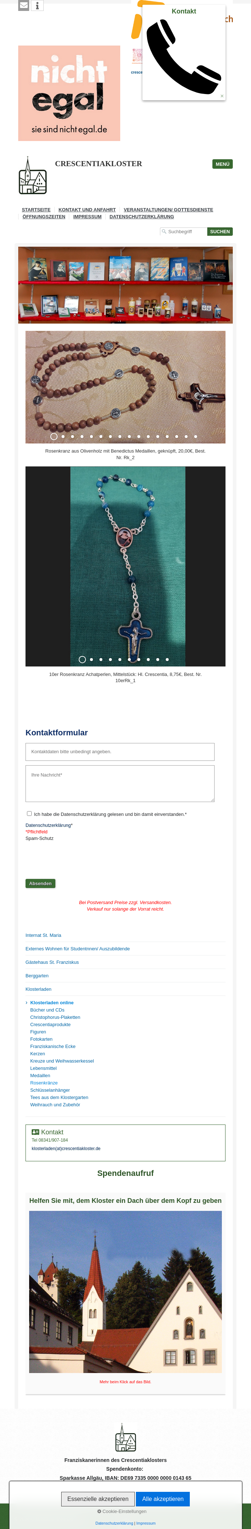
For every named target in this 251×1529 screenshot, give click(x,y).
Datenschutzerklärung (142, 216)
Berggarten (37, 975)
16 (195, 436)
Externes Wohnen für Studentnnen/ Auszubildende (78, 948)
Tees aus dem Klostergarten (59, 1097)
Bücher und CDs (47, 1010)
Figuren (38, 1032)
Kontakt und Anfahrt (87, 209)
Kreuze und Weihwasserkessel (62, 1061)
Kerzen (37, 1053)
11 (148, 436)
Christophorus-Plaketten (55, 1017)
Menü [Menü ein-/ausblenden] (223, 164)
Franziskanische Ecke (52, 1046)
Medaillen (40, 1075)
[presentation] (81, 857)
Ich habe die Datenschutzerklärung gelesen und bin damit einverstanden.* (110, 814)
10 (138, 436)
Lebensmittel (43, 1068)
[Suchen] (220, 231)
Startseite (36, 209)
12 (157, 436)
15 (186, 436)
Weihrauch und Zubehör (55, 1104)
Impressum (87, 216)
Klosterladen (38, 989)
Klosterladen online (52, 1002)
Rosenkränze (44, 1083)
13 (167, 436)
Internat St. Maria (43, 935)
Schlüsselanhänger (50, 1090)
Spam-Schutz (40, 838)
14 (176, 436)
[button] (23, 5)
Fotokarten (41, 1039)
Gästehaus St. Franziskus (52, 962)
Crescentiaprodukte (50, 1024)
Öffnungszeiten (44, 216)
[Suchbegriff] (183, 231)
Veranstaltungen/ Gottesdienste (168, 209)
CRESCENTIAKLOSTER (98, 163)
